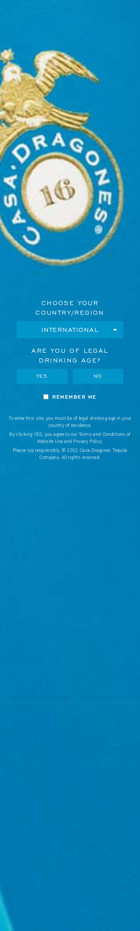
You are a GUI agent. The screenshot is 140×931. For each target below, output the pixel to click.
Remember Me (74, 397)
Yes (42, 376)
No (98, 376)
